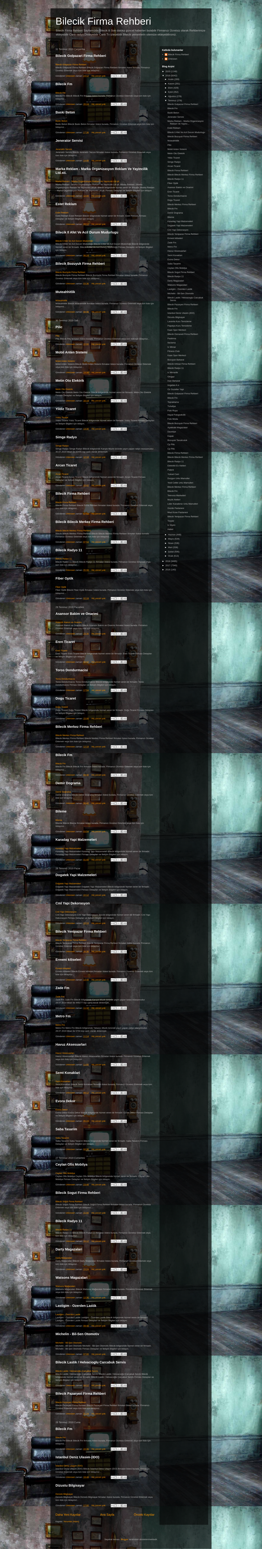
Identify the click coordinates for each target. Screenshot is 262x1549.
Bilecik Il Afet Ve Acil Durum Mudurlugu (87, 232)
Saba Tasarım (62, 1138)
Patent (170, 470)
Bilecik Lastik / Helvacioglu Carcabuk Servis (91, 1362)
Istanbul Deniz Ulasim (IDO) (77, 1457)
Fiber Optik (64, 578)
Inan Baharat (173, 381)
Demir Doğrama (63, 792)
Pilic (59, 327)
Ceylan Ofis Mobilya (71, 1164)
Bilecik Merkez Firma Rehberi (79, 726)
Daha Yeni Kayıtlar (68, 1514)
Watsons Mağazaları (65, 1286)
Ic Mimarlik (172, 372)
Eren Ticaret (65, 642)
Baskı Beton (61, 121)
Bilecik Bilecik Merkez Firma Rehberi (85, 522)
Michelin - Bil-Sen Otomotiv (77, 1334)
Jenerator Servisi (69, 140)
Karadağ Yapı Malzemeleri (68, 848)
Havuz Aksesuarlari (71, 1044)
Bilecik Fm (64, 84)
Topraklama (173, 402)
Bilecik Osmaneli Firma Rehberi (182, 334)
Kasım (171, 83)
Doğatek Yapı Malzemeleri (68, 883)
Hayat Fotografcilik (176, 415)
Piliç (58, 336)
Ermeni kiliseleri (68, 959)
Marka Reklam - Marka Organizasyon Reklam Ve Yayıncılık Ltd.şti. (88, 181)
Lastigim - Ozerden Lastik (76, 1306)
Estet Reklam (66, 204)
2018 (168, 561)
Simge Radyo (66, 437)
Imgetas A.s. (173, 385)
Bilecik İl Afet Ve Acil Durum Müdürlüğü (74, 241)
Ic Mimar (171, 347)
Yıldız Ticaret (62, 417)
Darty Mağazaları (64, 1258)
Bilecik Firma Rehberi (103, 21)
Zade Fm (62, 988)
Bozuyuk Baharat (175, 359)
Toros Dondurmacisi (72, 670)
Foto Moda (172, 419)
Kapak (170, 436)
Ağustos (172, 96)
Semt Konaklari (68, 1073)
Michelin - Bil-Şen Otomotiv (69, 1342)
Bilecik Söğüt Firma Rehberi (69, 1201)
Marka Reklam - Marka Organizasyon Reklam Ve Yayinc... (185, 122)
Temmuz (172, 100)
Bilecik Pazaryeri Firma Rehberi (81, 1393)
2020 (168, 71)
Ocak (171, 556)
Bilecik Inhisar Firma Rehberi (181, 364)
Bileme (61, 811)
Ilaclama (171, 342)
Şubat (171, 551)
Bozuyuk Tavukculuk (177, 440)
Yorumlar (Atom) (71, 1521)
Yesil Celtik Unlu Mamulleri (180, 482)
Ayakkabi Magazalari (177, 427)
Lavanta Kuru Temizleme (179, 321)
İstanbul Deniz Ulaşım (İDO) (69, 1465)
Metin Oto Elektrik (70, 380)
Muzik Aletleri (173, 499)
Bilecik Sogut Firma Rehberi (78, 1193)
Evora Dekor (65, 1101)
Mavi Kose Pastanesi (177, 512)
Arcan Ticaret (66, 465)
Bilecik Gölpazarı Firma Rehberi (71, 64)
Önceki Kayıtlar (144, 1514)
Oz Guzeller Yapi (175, 389)
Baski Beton (65, 112)
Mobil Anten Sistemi (71, 352)
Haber (170, 529)
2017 (168, 565)
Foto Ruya (172, 410)
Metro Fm (63, 1016)
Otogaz (170, 376)
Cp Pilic (171, 444)
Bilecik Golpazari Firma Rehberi (81, 56)
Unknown (172, 59)
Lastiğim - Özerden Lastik (68, 1314)
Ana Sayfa (107, 1514)
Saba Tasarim (66, 1129)
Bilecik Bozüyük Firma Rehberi (70, 272)
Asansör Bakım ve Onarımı (69, 622)
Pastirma (171, 338)
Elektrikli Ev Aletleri (176, 465)
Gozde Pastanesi (175, 508)
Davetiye (171, 431)
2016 (168, 569)
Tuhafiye (171, 406)
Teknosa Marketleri (176, 495)
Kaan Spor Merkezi (176, 330)
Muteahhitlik (65, 292)
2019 (168, 75)
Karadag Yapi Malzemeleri (76, 839)
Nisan (171, 543)
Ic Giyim (171, 525)
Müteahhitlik (61, 300)
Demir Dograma (68, 783)
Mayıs (171, 539)
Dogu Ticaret (66, 698)
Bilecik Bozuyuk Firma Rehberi (80, 263)
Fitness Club (173, 351)
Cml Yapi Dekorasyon (73, 903)
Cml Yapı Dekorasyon (66, 912)
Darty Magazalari (69, 1249)
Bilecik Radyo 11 (69, 550)
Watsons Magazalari (71, 1277)
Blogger (124, 1539)
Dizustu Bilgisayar (70, 1485)
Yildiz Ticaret (66, 409)
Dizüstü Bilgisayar (64, 1494)
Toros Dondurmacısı (65, 679)
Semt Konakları (63, 1081)
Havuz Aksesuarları (65, 1053)
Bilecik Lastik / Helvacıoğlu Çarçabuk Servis (77, 1371)
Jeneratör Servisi (64, 149)
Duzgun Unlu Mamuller (178, 478)
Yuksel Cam (173, 474)
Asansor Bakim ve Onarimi (77, 614)
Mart (170, 547)
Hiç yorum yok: (99, 76)
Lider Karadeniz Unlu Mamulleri (182, 504)
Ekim (171, 88)
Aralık (171, 79)
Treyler (170, 521)
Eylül (170, 92)
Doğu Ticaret (62, 707)
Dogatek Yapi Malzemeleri (76, 875)
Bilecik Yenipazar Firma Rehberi (81, 931)
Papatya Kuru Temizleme (179, 325)
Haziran (172, 534)
